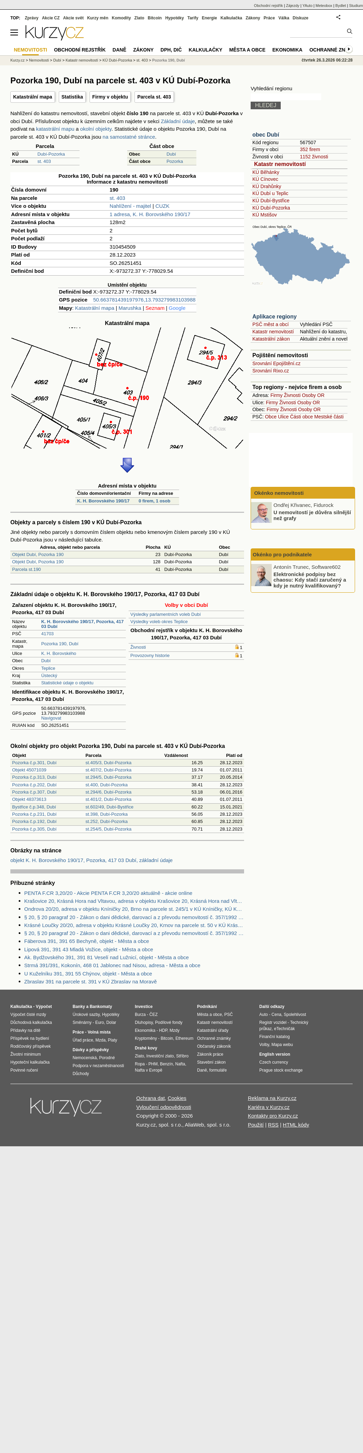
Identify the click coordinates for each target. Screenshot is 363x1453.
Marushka (130, 308)
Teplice (48, 668)
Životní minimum (25, 1054)
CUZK (162, 206)
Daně (120, 50)
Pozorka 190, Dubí (59, 643)
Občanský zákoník (214, 1046)
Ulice (283, 416)
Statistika (72, 97)
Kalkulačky (205, 50)
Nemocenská (85, 1057)
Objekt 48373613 (29, 799)
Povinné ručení (24, 1070)
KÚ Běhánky (265, 172)
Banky (79, 1006)
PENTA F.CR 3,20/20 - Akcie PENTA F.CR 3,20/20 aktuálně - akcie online (108, 893)
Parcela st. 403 (154, 97)
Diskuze (300, 18)
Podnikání (207, 1006)
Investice (143, 1006)
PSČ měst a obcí (270, 324)
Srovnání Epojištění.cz (276, 363)
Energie (209, 18)
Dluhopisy (144, 1022)
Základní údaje (178, 121)
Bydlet (340, 5)
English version (274, 1054)
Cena (276, 1014)
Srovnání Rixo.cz (270, 370)
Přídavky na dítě (25, 1030)
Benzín (166, 1064)
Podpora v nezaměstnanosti (98, 1065)
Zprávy (31, 18)
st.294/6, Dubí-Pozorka (108, 792)
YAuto (307, 5)
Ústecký (49, 675)
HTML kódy (296, 1125)
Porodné (107, 1057)
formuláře (218, 1070)
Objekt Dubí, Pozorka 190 (38, 554)
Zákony (252, 18)
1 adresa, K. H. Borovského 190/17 (150, 214)
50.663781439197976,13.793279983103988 (144, 300)
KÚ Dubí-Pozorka (271, 208)
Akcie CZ (50, 18)
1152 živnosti (314, 156)
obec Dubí (265, 135)
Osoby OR (313, 395)
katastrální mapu (55, 129)
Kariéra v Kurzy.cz (269, 1107)
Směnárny (82, 1022)
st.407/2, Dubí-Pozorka (108, 769)
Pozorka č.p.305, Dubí (34, 829)
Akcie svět (73, 18)
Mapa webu (282, 1044)
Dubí (171, 154)
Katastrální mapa (32, 97)
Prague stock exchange (280, 1070)
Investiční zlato (160, 1056)
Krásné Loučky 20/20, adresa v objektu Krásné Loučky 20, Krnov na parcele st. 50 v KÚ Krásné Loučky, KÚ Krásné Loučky (134, 925)
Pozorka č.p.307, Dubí (34, 792)
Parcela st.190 (26, 569)
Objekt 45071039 (29, 769)
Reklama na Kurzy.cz (272, 1098)
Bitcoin (155, 18)
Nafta (180, 1064)
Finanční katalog (274, 1036)
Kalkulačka (231, 18)
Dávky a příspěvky (91, 1049)
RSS (273, 1125)
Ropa (140, 1064)
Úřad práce (83, 1040)
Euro (99, 1022)
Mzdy (175, 1030)
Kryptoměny (146, 1038)
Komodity (121, 18)
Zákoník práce (210, 1054)
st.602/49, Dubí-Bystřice (109, 806)
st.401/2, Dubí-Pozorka (108, 799)
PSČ (228, 1014)
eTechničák (284, 1028)
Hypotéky (174, 18)
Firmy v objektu (110, 97)
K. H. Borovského (58, 653)
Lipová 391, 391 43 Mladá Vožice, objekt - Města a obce (88, 949)
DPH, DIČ (171, 50)
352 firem (310, 149)
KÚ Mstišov (264, 215)
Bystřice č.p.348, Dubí (34, 806)
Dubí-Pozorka (51, 154)
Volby (264, 1044)
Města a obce (247, 50)
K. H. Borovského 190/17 (103, 500)
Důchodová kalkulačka (31, 1022)
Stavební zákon (211, 1062)
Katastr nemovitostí (280, 164)
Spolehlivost (295, 1014)
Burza (140, 1014)
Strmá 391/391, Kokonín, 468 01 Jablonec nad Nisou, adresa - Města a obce (112, 965)
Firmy (276, 395)
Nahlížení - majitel (130, 206)
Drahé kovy (146, 1048)
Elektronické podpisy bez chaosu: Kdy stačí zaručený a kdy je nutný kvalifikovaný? (309, 579)
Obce (271, 416)
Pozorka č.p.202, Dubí (34, 784)
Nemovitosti (39, 60)
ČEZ (153, 1014)
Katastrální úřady (213, 1030)
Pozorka (175, 161)
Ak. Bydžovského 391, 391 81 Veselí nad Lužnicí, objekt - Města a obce (106, 957)
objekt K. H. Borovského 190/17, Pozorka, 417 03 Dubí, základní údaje (91, 860)
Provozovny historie (149, 655)
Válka (283, 18)
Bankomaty (101, 1006)
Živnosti (138, 647)
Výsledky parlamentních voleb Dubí (165, 614)
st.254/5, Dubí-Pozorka (108, 829)
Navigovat (51, 718)
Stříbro (182, 1056)
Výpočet (44, 1006)
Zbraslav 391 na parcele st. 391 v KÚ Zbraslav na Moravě (90, 981)
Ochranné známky (334, 50)
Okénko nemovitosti (278, 493)
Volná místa (98, 1032)
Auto (263, 1014)
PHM (153, 1064)
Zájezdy (292, 5)
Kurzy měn (97, 18)
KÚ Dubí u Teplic (270, 193)
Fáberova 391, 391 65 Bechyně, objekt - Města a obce (86, 941)
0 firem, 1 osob (154, 500)
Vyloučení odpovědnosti (163, 1107)
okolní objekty (96, 129)
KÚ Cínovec (265, 179)
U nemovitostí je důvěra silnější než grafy (312, 515)
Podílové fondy (168, 1022)
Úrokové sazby (86, 1014)
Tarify (192, 18)
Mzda (100, 1040)
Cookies (177, 1098)
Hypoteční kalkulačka (29, 1062)
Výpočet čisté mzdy (28, 1014)
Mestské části (329, 416)
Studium (356, 5)
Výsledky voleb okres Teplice (159, 621)
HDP (163, 1030)
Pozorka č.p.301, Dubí (34, 762)
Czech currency (273, 1062)
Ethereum (184, 1038)
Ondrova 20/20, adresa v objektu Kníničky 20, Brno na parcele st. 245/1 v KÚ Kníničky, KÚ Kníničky (134, 909)
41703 (47, 633)
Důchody (81, 1073)
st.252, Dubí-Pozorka (106, 821)
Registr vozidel (273, 1022)
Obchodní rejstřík (268, 5)
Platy (112, 1040)
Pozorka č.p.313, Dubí (34, 777)
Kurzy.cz (17, 60)
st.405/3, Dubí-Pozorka (108, 762)
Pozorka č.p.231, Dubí (34, 814)
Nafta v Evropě (148, 1070)
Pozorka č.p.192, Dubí (34, 821)
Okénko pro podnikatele (282, 554)
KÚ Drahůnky (266, 186)
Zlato (139, 18)
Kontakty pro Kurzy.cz (273, 1116)
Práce (269, 18)
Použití (256, 1125)
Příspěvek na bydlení (29, 1038)
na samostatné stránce (129, 137)
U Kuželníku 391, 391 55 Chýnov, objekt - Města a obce (88, 974)
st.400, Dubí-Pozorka (106, 784)
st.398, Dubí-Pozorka (106, 814)
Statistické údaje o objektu (67, 682)
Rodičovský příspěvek (30, 1046)
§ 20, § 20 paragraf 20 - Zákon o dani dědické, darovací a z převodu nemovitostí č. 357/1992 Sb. (134, 917)
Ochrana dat (150, 1098)
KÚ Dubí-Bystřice (270, 200)
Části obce (301, 416)
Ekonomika (287, 50)
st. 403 (44, 161)
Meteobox (324, 5)
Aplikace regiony (274, 317)
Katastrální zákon (271, 339)
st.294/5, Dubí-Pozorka (108, 777)
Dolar (111, 1022)
